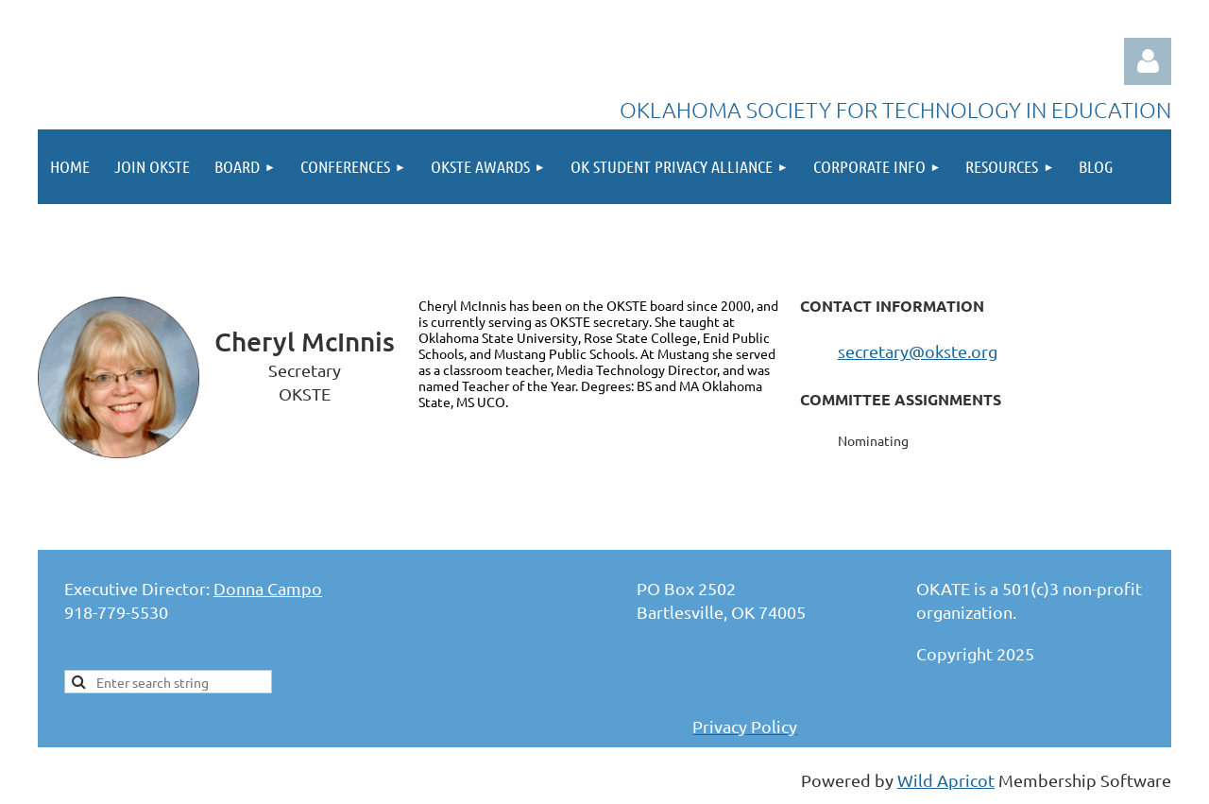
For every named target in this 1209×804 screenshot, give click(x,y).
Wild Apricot (946, 780)
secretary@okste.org (917, 351)
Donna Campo (267, 588)
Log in (1147, 61)
